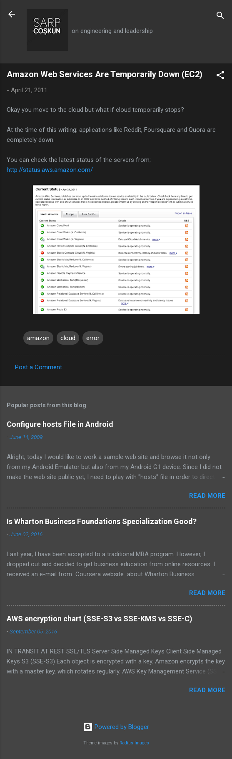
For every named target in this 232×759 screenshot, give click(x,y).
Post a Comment (38, 367)
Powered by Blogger (116, 727)
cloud (67, 338)
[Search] (220, 17)
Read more (207, 495)
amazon (38, 338)
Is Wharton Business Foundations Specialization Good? (102, 521)
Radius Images (134, 743)
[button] (220, 76)
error (93, 338)
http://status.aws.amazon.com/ (50, 170)
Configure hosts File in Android (60, 424)
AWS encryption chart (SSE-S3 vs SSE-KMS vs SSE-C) (99, 618)
